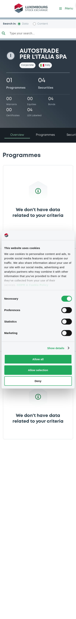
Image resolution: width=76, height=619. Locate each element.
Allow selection (38, 370)
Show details (55, 347)
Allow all (38, 359)
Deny (38, 380)
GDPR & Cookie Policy (32, 284)
